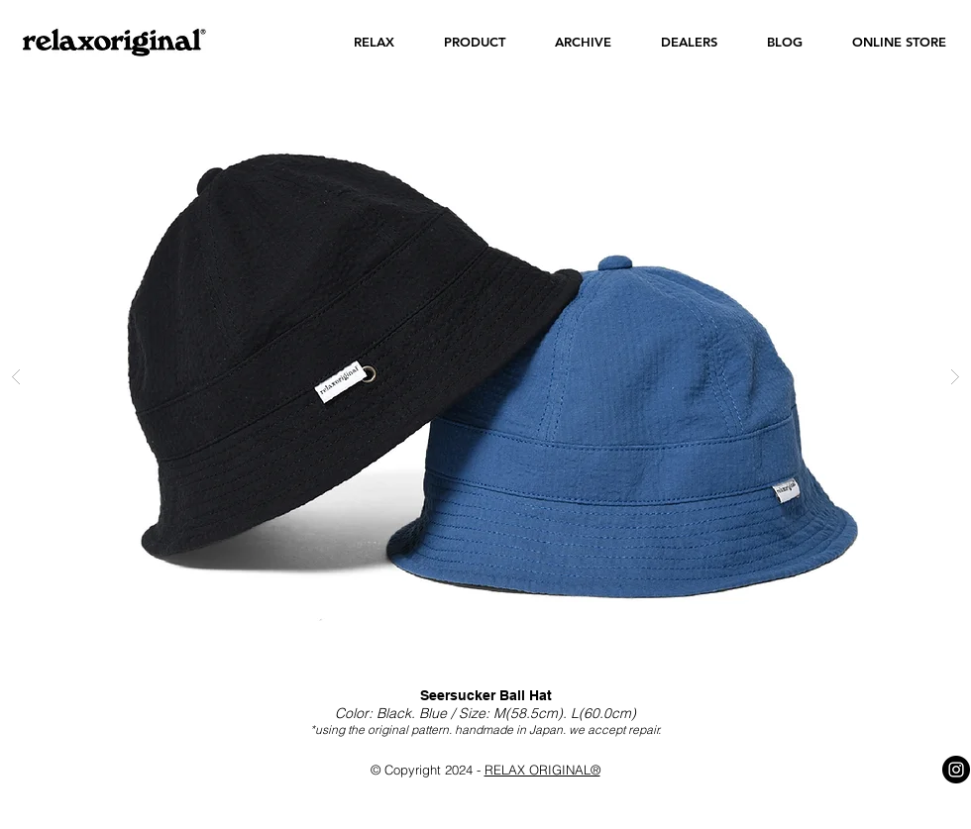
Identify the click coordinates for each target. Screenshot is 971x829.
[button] (374, 42)
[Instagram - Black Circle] (956, 769)
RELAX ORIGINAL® (542, 769)
